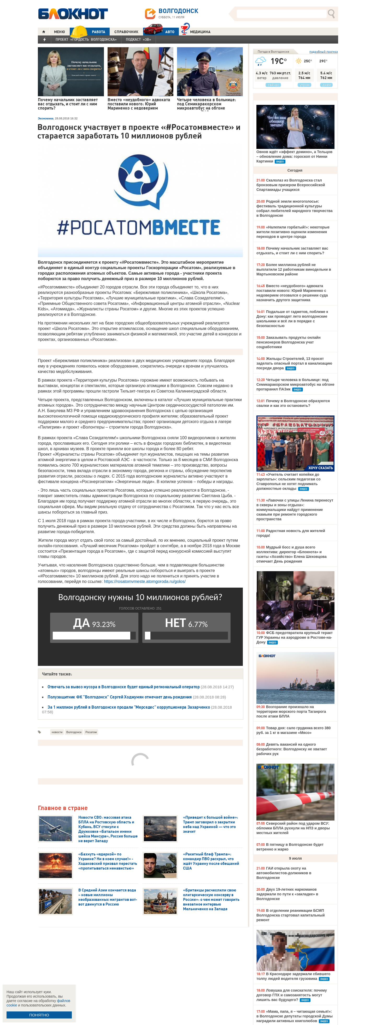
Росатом (91, 732)
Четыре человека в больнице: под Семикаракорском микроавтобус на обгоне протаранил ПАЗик (295, 384)
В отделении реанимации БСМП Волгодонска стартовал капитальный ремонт (290, 915)
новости (57, 732)
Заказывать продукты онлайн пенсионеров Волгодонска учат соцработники (288, 342)
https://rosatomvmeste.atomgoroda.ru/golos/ (145, 581)
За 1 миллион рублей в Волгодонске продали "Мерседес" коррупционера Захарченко (129, 707)
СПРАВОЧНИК (126, 31)
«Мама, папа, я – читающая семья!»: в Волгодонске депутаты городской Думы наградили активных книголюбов (294, 1016)
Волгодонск (73, 732)
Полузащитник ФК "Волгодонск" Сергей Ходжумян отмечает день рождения (120, 697)
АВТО (158, 32)
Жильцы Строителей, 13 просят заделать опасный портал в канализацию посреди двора (294, 363)
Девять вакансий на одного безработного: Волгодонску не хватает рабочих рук (291, 749)
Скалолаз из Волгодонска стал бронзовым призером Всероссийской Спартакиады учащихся (290, 185)
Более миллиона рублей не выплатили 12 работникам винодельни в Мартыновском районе (293, 269)
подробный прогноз (323, 51)
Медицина (195, 31)
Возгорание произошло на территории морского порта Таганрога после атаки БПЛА (291, 711)
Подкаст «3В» (138, 39)
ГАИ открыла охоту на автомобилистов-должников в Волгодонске (283, 873)
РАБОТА (87, 32)
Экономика (46, 118)
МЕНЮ (59, 31)
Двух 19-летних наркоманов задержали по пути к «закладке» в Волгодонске (287, 894)
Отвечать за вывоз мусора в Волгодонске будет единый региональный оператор (124, 686)
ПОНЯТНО (39, 1015)
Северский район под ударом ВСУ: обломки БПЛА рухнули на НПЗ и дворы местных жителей (293, 828)
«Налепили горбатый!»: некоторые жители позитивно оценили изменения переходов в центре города (293, 232)
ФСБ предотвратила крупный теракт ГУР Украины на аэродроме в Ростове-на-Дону (294, 637)
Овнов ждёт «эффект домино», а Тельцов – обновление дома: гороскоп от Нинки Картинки (294, 156)
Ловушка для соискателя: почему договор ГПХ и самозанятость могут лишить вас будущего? (291, 995)
